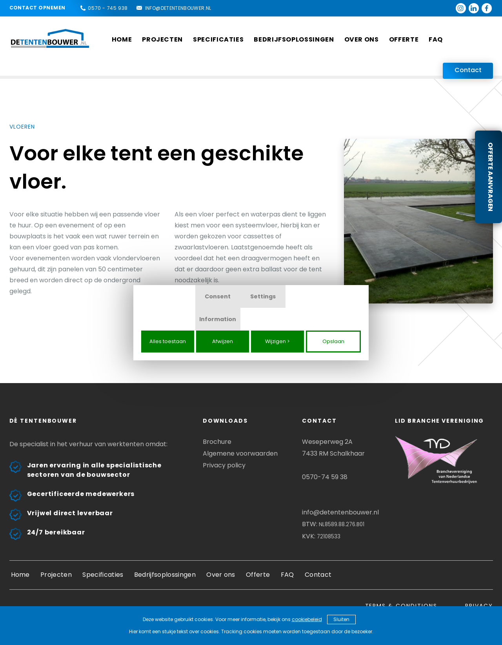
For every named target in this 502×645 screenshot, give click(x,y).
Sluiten (341, 619)
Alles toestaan (167, 341)
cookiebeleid (307, 619)
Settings (263, 296)
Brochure (217, 441)
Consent (218, 296)
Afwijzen (222, 341)
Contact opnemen (37, 7)
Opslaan (333, 341)
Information (217, 319)
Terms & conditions (401, 606)
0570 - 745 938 (107, 8)
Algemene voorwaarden (240, 453)
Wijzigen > (277, 341)
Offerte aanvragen (490, 176)
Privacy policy (224, 465)
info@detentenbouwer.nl (178, 8)
